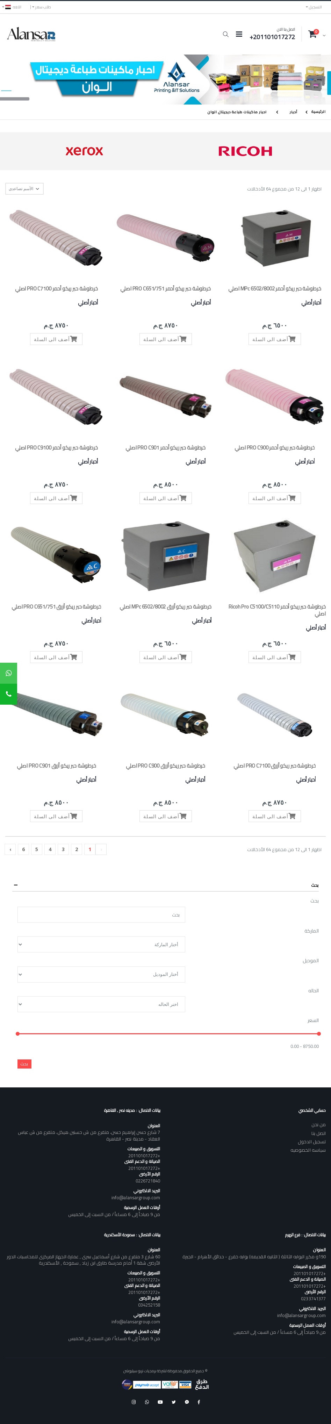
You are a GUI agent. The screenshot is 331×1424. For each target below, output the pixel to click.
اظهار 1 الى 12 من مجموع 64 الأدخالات (284, 189)
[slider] (18, 1034)
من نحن (318, 1124)
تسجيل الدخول (312, 1141)
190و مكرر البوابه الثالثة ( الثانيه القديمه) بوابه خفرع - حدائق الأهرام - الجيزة (254, 1256)
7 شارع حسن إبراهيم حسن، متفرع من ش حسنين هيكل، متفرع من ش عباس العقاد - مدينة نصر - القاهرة (89, 1135)
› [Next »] (10, 849)
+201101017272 (144, 1155)
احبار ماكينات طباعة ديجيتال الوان (237, 112)
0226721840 (148, 1181)
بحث (314, 901)
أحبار (293, 112)
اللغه (13, 6)
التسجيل (315, 6)
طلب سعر (43, 6)
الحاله (313, 990)
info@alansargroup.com (135, 1197)
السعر (313, 1020)
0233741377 (313, 1298)
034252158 (149, 1305)
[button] (225, 34)
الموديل (311, 960)
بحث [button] (315, 885)
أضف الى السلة (274, 339)
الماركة (311, 931)
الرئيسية (318, 111)
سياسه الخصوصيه (308, 1150)
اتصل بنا (318, 1133)
